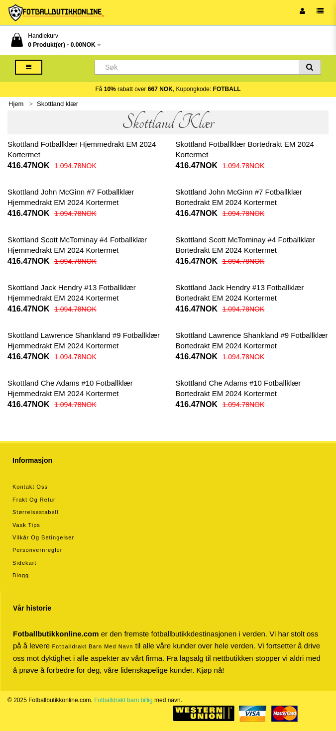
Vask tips (26, 525)
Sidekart (24, 563)
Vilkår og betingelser (43, 537)
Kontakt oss (30, 487)
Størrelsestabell (35, 512)
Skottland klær (57, 103)
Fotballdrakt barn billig (123, 700)
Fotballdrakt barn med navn (92, 646)
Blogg (20, 575)
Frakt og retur (34, 500)
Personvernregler (37, 550)
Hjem (15, 103)
